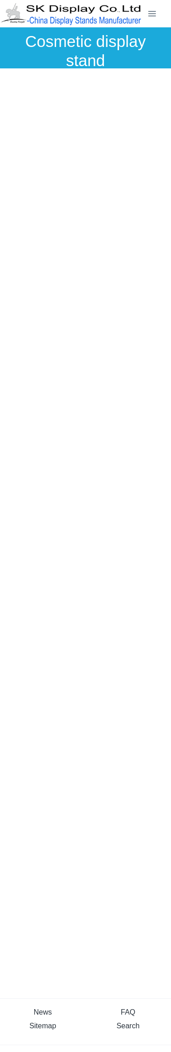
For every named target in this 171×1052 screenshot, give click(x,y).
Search (128, 1026)
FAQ (128, 1012)
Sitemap (42, 1026)
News (43, 1012)
